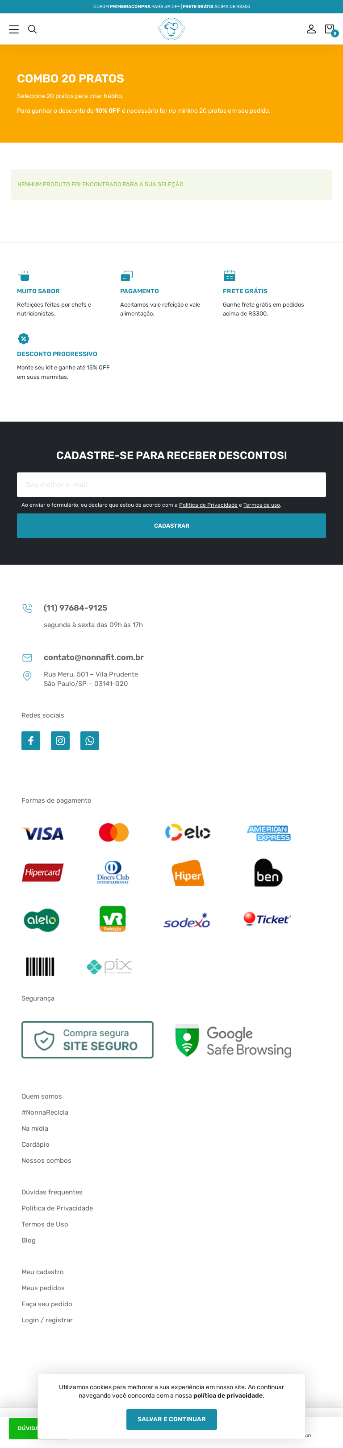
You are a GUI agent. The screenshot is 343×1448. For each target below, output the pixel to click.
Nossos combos (46, 1161)
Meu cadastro (42, 1272)
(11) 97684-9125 (64, 608)
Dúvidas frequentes (52, 1192)
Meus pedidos (43, 1288)
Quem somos (41, 1096)
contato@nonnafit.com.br (82, 657)
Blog (28, 1240)
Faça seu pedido (46, 1304)
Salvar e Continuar (172, 1419)
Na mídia (34, 1128)
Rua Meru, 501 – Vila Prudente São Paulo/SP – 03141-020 (79, 679)
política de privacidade (228, 1395)
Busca (32, 29)
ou (305, 29)
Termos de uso (261, 505)
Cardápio (35, 1144)
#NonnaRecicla (44, 1112)
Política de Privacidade (208, 505)
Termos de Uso (44, 1224)
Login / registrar (47, 1320)
